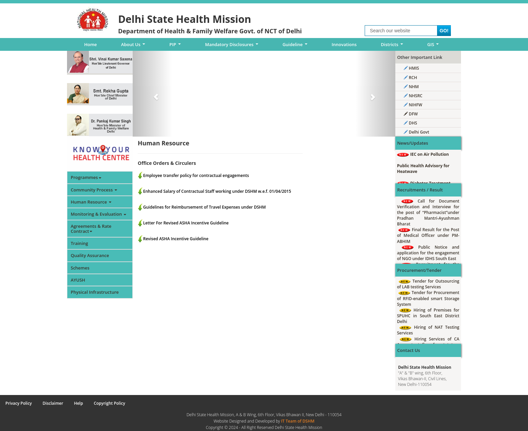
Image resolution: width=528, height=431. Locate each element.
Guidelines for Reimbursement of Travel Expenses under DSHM (204, 207)
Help (78, 403)
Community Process (94, 190)
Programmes (86, 177)
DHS (410, 123)
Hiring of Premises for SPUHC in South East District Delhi (428, 315)
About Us (134, 46)
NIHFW (413, 105)
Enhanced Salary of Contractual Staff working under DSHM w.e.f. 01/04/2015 (217, 191)
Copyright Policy (109, 403)
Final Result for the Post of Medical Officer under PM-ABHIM (428, 235)
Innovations (344, 44)
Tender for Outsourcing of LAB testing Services (428, 284)
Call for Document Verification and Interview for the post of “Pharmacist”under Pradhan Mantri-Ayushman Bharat (428, 212)
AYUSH (78, 280)
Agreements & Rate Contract (91, 228)
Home (90, 44)
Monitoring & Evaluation (98, 214)
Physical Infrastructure (95, 292)
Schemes (80, 268)
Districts (393, 46)
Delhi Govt (416, 132)
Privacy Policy (18, 403)
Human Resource (91, 202)
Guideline (296, 46)
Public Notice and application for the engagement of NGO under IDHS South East (428, 252)
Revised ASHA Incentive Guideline (175, 239)
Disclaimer (53, 403)
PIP (176, 46)
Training (79, 243)
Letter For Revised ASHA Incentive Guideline (186, 223)
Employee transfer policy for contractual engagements (196, 175)
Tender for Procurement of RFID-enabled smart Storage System (428, 298)
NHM (411, 86)
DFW (411, 114)
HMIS (411, 68)
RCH (410, 77)
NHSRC (413, 96)
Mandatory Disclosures (233, 46)
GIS (434, 46)
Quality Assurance (90, 255)
